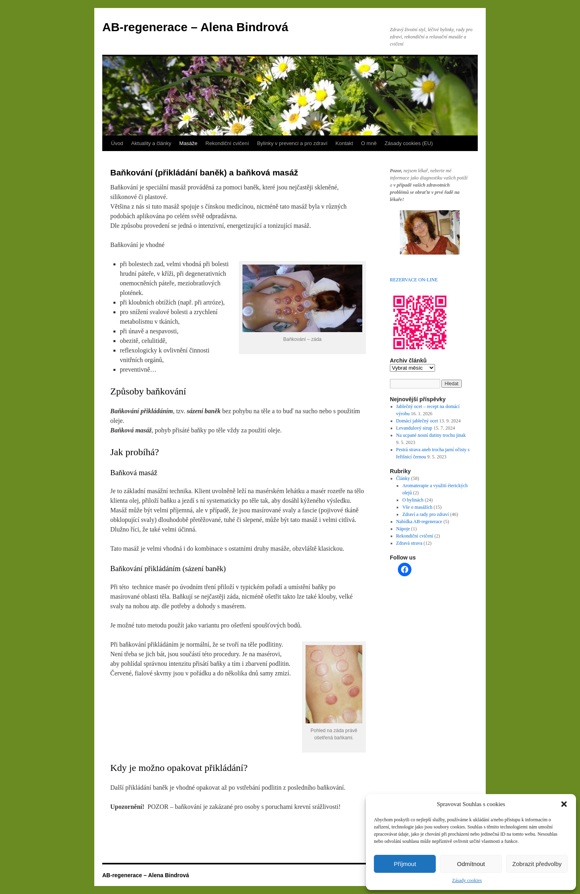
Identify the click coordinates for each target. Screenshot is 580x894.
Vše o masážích (417, 507)
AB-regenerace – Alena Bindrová (195, 27)
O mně (369, 143)
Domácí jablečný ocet (417, 421)
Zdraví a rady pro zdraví (425, 514)
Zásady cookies (467, 880)
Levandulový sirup (414, 428)
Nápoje (403, 529)
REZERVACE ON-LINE (414, 280)
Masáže (188, 143)
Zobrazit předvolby (537, 863)
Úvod (117, 143)
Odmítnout (471, 863)
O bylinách (412, 500)
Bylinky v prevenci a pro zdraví (292, 143)
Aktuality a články (151, 143)
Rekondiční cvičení (227, 143)
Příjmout (405, 863)
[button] (564, 804)
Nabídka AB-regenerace (419, 521)
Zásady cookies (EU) (409, 143)
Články (403, 478)
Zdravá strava (409, 543)
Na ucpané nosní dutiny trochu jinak (431, 435)
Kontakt (344, 143)
